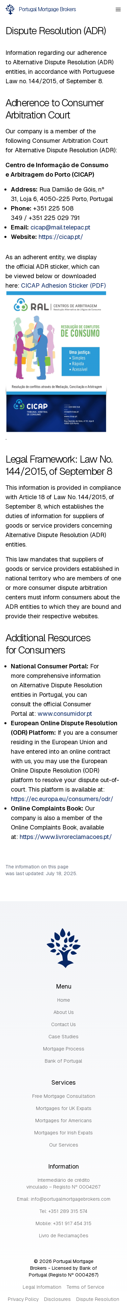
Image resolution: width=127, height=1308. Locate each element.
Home (63, 1000)
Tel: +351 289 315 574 (63, 1211)
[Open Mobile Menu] (118, 9)
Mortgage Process (63, 1049)
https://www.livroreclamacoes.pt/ (66, 837)
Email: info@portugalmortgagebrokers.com (63, 1199)
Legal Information (42, 1287)
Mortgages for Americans (63, 1120)
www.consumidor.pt (65, 713)
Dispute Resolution (97, 1299)
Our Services (63, 1145)
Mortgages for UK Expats (63, 1108)
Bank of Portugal (63, 1061)
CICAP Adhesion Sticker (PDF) (63, 285)
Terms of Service (85, 1287)
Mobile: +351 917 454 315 (63, 1223)
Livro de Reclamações (63, 1236)
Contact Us (63, 1024)
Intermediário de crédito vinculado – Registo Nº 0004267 (63, 1183)
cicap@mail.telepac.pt (60, 227)
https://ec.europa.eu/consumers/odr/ (62, 799)
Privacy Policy (23, 1299)
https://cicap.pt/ (61, 237)
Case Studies (63, 1037)
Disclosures (57, 1299)
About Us (64, 1012)
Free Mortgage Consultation (63, 1096)
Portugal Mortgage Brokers (40, 9)
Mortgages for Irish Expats (63, 1133)
